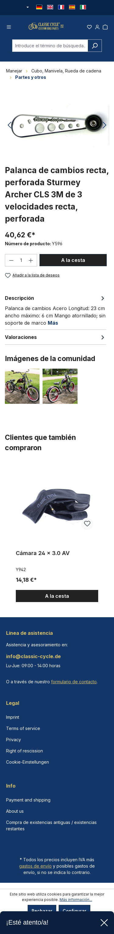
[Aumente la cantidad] (31, 264)
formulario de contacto (74, 681)
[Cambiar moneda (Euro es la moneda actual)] (27, 7)
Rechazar (42, 910)
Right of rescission (24, 750)
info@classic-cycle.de (33, 656)
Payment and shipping (28, 799)
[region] (57, 536)
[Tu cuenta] (97, 27)
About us (15, 811)
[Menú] (9, 27)
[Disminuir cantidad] (11, 264)
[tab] (55, 314)
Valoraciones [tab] (55, 341)
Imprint (12, 717)
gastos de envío (35, 866)
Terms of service (23, 728)
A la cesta (73, 264)
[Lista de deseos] (89, 27)
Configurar (74, 910)
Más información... (76, 899)
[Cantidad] (21, 264)
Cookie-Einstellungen (27, 762)
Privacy (13, 739)
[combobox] (50, 49)
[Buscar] (95, 49)
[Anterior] (9, 129)
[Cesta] (105, 27)
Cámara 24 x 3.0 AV (43, 557)
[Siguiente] (104, 129)
